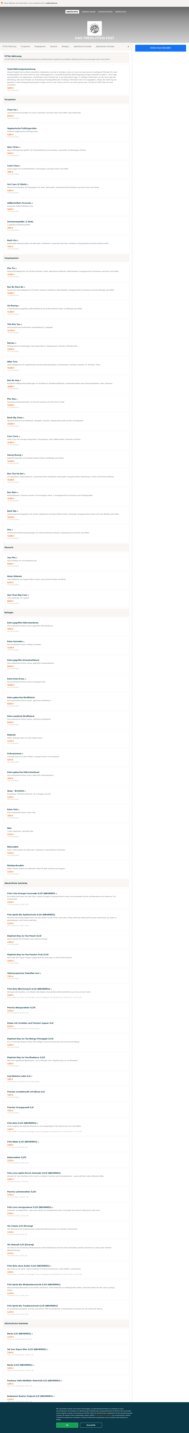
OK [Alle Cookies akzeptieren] (67, 1425)
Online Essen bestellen (160, 47)
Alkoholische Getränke (105, 46)
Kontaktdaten (105, 11)
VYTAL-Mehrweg (9, 46)
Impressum (120, 11)
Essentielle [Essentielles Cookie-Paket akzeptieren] (91, 1425)
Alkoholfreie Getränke (82, 46)
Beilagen (65, 46)
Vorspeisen (25, 46)
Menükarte (72, 11)
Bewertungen (88, 11)
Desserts (53, 46)
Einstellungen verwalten (103, 1415)
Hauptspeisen (40, 46)
